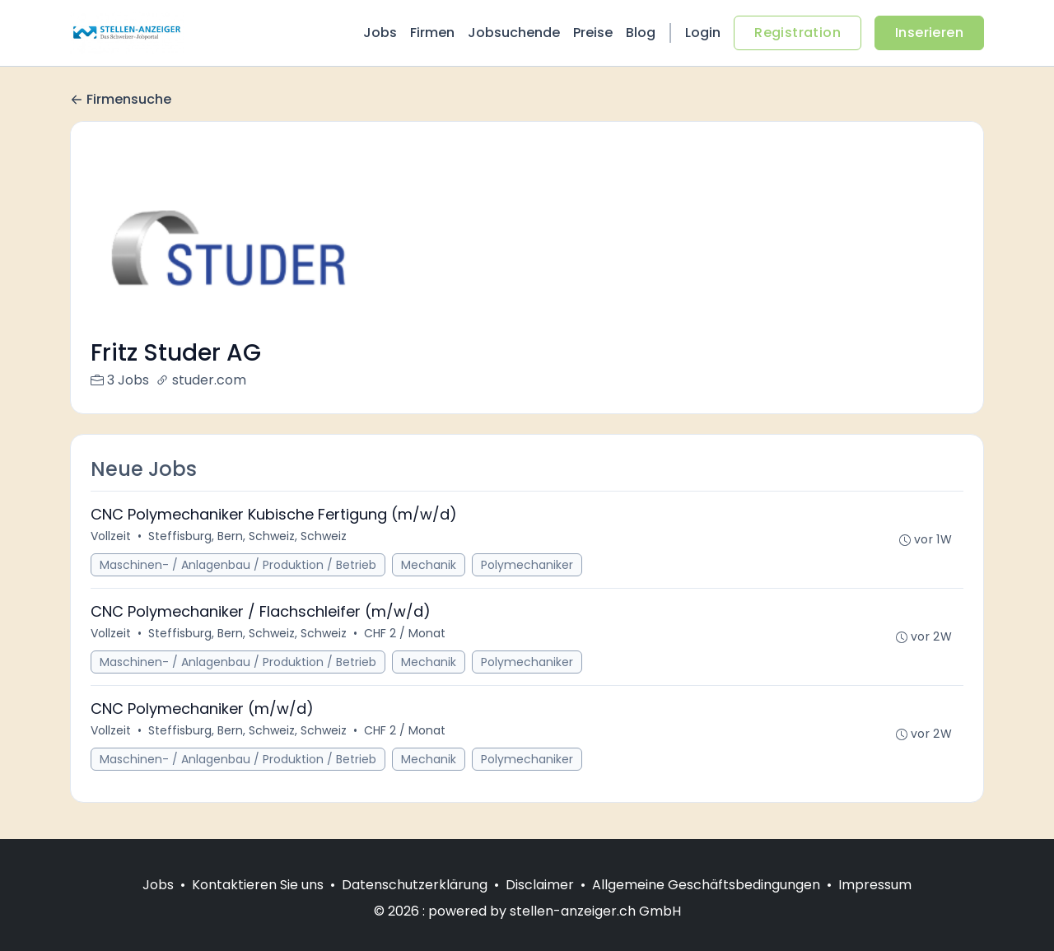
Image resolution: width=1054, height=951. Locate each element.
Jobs (380, 32)
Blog (640, 32)
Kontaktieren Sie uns (258, 884)
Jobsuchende (514, 32)
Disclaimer (540, 884)
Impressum (875, 884)
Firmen (432, 32)
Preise (593, 32)
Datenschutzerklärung (414, 884)
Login (703, 32)
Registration (797, 32)
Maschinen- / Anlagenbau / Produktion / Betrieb (238, 565)
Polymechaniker (527, 565)
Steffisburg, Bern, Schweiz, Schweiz (247, 536)
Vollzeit (111, 536)
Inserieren (929, 32)
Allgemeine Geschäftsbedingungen (706, 884)
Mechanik (428, 565)
